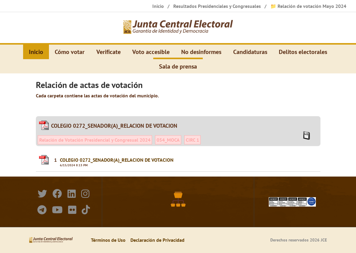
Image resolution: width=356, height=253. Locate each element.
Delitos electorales (303, 52)
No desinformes (201, 52)
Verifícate (108, 52)
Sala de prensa (178, 66)
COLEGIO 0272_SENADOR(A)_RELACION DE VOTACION (117, 160)
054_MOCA (168, 140)
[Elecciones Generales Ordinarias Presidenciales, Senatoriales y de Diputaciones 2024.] (178, 27)
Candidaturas (250, 52)
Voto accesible (151, 52)
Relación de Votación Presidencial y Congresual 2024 (94, 140)
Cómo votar (70, 52)
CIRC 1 (192, 140)
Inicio (36, 52)
